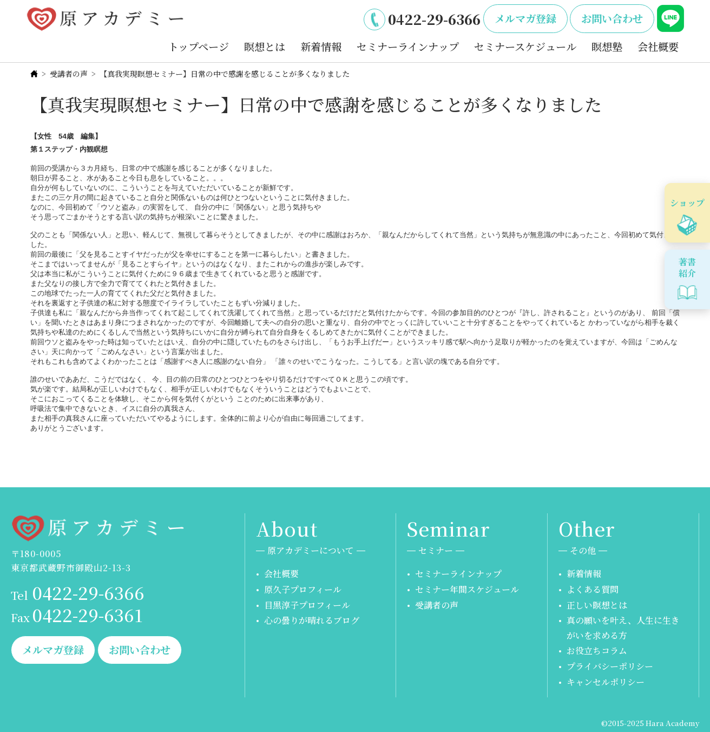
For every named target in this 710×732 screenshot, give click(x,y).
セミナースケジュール (525, 46)
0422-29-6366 (434, 19)
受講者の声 (69, 73)
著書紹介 (687, 267)
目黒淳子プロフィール (307, 605)
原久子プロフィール (302, 589)
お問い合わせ (612, 18)
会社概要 (658, 46)
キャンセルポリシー (606, 682)
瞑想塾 (606, 46)
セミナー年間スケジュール (467, 589)
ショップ (687, 203)
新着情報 (320, 46)
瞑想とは (264, 46)
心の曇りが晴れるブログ (311, 620)
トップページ (198, 46)
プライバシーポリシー (610, 666)
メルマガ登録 (525, 18)
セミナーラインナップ (408, 46)
